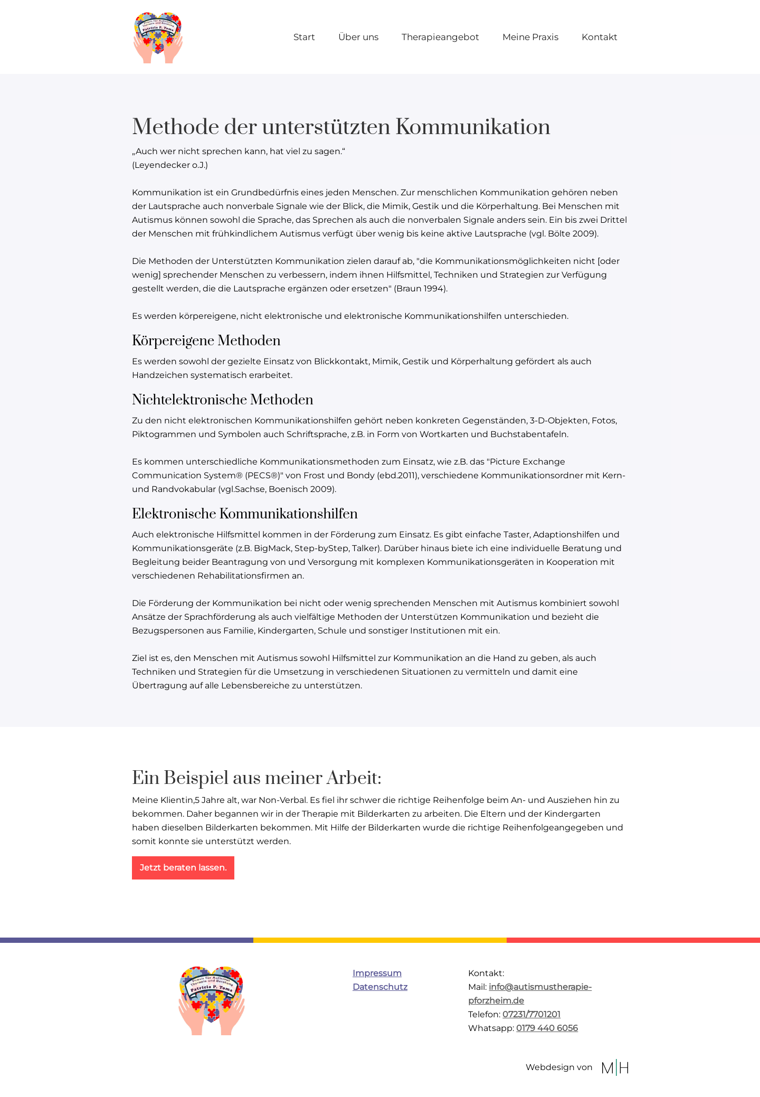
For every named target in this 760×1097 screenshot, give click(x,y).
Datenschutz (380, 987)
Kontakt (600, 37)
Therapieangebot (440, 37)
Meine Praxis (530, 37)
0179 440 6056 (547, 1028)
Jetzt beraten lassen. (183, 868)
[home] (158, 37)
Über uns (358, 37)
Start (304, 37)
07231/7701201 (531, 1014)
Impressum (377, 973)
